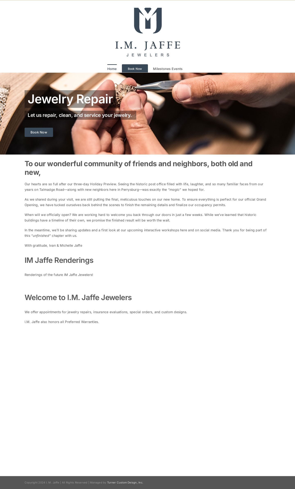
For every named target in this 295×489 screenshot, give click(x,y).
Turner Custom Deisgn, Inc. (125, 482)
